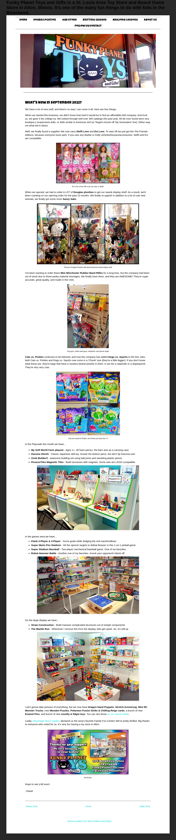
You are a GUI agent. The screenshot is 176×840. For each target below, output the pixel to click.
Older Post (145, 806)
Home (23, 20)
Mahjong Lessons (125, 20)
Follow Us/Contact (88, 26)
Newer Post (31, 806)
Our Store (69, 20)
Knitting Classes (94, 20)
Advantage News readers (46, 721)
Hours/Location (44, 20)
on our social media (117, 714)
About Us (150, 20)
